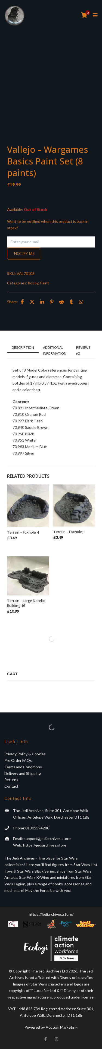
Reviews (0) (83, 350)
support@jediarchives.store (47, 838)
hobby (33, 283)
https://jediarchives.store (44, 845)
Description (23, 347)
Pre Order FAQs (18, 760)
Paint (44, 283)
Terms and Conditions (23, 767)
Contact (11, 786)
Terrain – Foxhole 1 (69, 531)
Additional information (54, 350)
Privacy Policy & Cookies (25, 754)
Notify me (24, 253)
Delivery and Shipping (22, 773)
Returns (11, 779)
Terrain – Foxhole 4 (23, 532)
